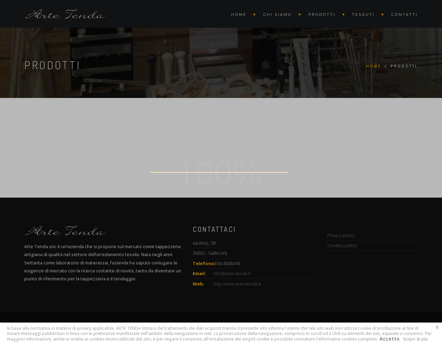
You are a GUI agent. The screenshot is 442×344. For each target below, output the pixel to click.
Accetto (389, 338)
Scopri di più (415, 339)
